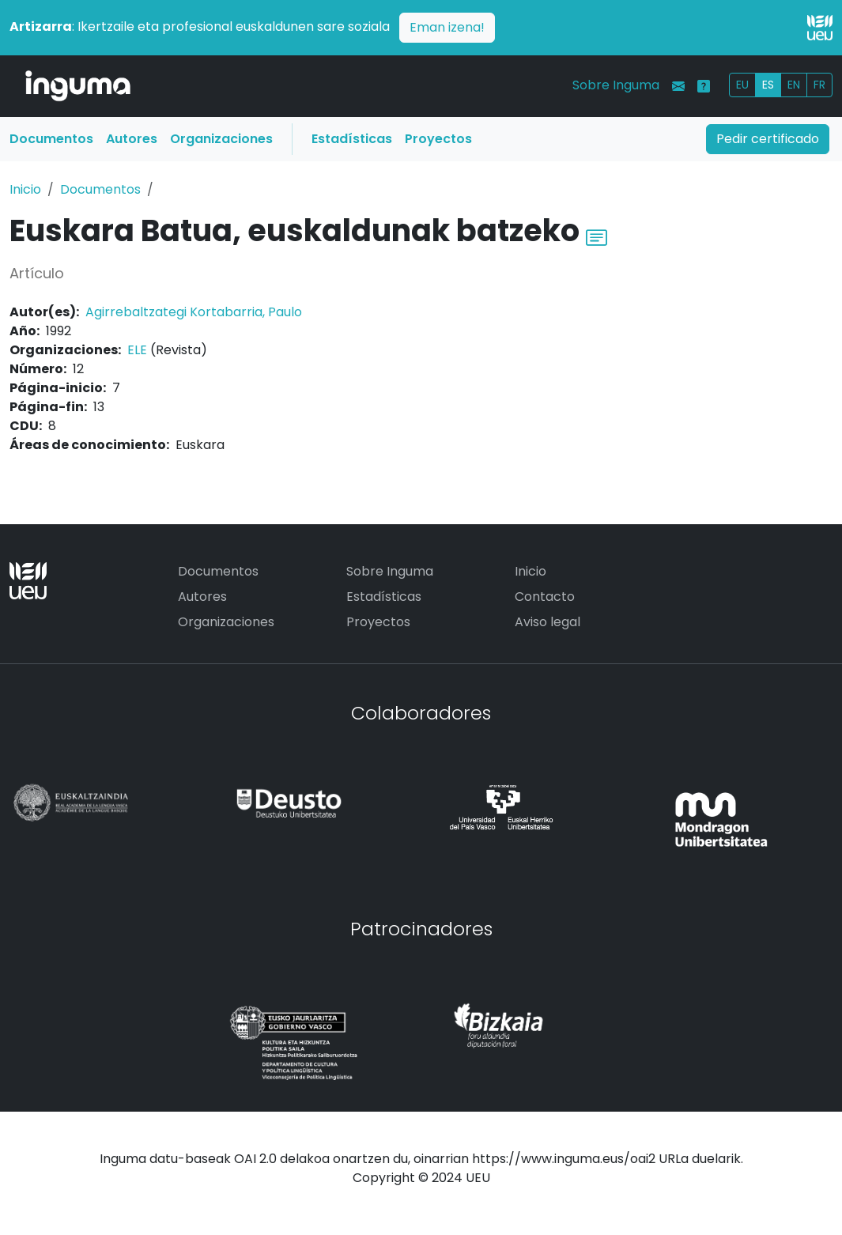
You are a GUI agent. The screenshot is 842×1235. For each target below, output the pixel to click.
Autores (131, 139)
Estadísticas (352, 139)
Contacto (545, 596)
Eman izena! (447, 27)
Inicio (25, 189)
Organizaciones (221, 139)
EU (742, 85)
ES (768, 85)
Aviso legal (547, 622)
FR (819, 85)
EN (793, 85)
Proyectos (438, 139)
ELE (137, 350)
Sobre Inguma (615, 85)
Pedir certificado (767, 139)
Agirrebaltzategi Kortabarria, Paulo (193, 312)
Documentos (51, 139)
